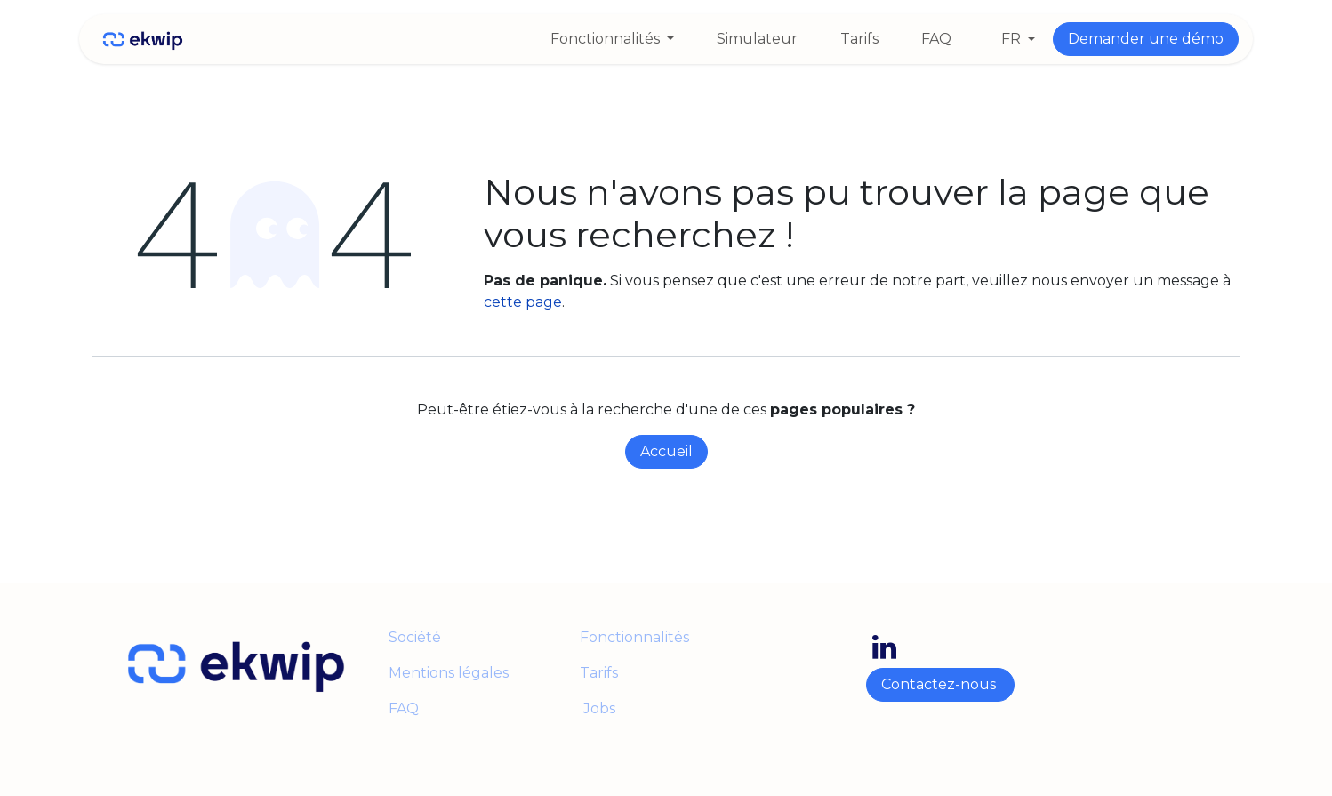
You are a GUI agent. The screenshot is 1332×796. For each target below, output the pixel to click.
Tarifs (599, 672)
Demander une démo (1146, 38)
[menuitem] (612, 39)
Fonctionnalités (634, 637)
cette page (523, 301)
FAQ (404, 708)
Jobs (597, 708)
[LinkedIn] (884, 647)
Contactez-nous (940, 684)
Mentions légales (450, 672)
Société (415, 637)
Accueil (666, 451)
